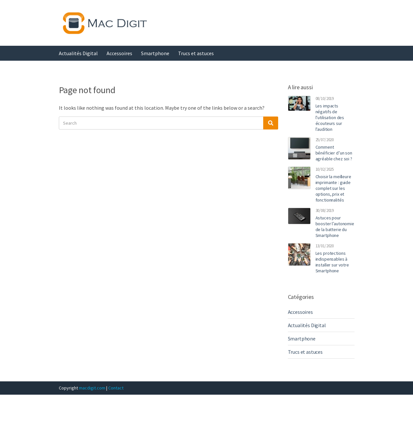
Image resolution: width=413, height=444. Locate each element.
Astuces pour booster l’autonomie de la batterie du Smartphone (335, 226)
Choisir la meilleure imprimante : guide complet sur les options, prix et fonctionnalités (333, 188)
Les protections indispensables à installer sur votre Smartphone (332, 262)
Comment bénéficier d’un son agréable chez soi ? (334, 153)
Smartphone (155, 53)
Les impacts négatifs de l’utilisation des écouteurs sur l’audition (330, 117)
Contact (115, 388)
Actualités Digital (78, 53)
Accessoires (119, 53)
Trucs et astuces (196, 53)
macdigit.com (92, 388)
